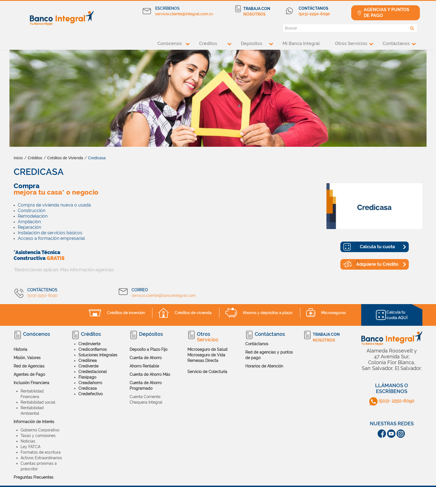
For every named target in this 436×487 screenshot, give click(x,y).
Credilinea (87, 360)
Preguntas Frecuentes (33, 477)
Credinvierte (89, 344)
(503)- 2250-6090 (391, 401)
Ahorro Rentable (144, 366)
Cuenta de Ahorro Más (150, 374)
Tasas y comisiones (38, 435)
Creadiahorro (90, 383)
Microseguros (333, 312)
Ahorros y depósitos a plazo (267, 312)
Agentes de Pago (29, 374)
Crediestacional (92, 371)
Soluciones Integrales (97, 355)
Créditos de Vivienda (65, 158)
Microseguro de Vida (206, 355)
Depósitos (251, 43)
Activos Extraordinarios (41, 458)
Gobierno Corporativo (40, 430)
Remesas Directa (202, 360)
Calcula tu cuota (377, 246)
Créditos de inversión (126, 312)
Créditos (208, 43)
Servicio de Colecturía (207, 371)
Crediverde (88, 366)
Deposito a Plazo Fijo (148, 349)
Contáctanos (396, 43)
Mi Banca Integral (301, 43)
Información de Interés (34, 421)
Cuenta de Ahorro (146, 358)
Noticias (28, 441)
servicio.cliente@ (170, 14)
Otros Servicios (351, 43)
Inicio (18, 158)
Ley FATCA (30, 446)
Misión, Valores (27, 358)
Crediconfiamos (92, 349)
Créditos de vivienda (193, 312)
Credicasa (97, 158)
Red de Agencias (29, 366)
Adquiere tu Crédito (377, 264)
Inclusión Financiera (31, 383)
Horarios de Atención (264, 366)
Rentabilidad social (38, 402)
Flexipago (87, 377)
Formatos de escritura (41, 452)
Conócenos (169, 43)
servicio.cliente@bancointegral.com (164, 295)
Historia (20, 349)
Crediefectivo (90, 394)
